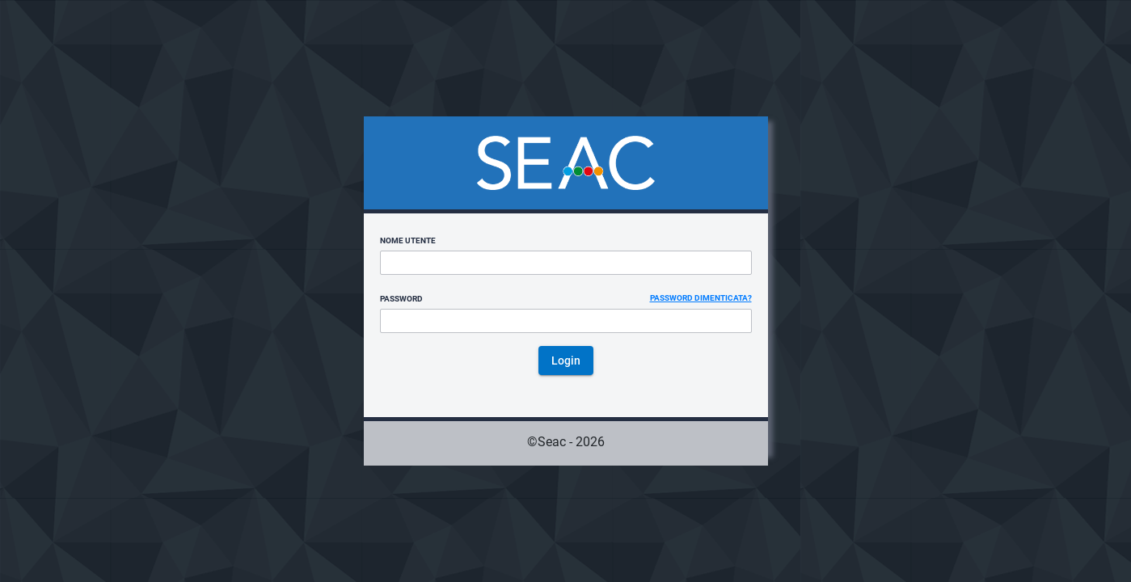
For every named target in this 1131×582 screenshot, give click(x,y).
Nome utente (408, 240)
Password (401, 298)
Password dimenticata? (701, 297)
